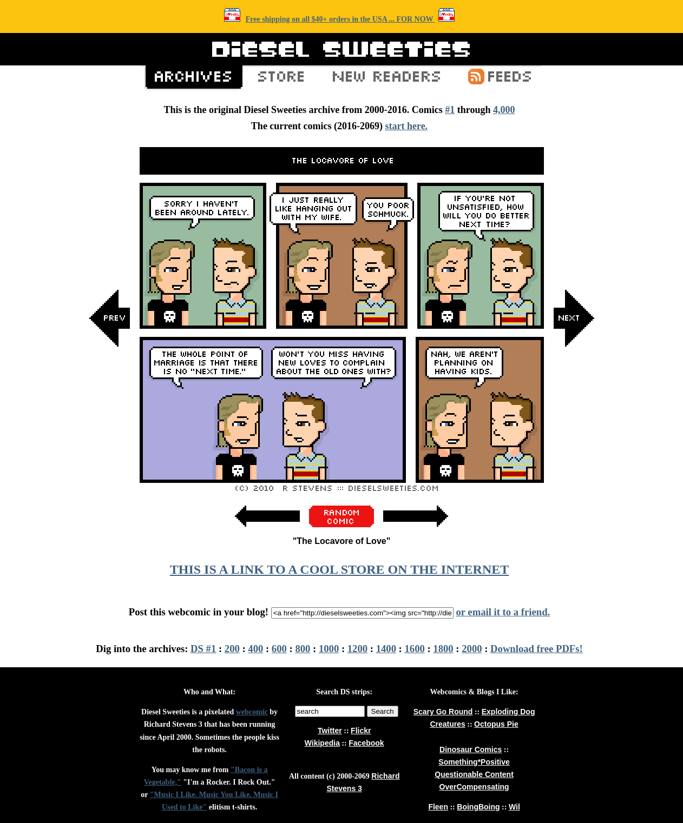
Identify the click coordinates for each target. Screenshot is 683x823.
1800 (443, 648)
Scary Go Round (443, 711)
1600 (415, 648)
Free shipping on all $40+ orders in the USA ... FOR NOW (340, 19)
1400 (386, 648)
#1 (450, 109)
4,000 (504, 109)
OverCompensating (474, 786)
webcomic (252, 712)
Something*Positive (473, 762)
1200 (357, 648)
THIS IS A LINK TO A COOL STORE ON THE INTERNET (339, 569)
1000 (329, 648)
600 (279, 648)
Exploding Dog (508, 711)
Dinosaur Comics (470, 749)
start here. (406, 126)
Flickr (361, 730)
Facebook (366, 743)
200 (232, 648)
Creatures (447, 724)
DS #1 (203, 648)
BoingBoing (478, 806)
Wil (514, 806)
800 (302, 648)
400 (255, 648)
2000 (472, 648)
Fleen (438, 806)
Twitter (330, 730)
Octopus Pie (496, 724)
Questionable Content (474, 774)
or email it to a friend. (503, 612)
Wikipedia (322, 743)
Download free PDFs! (536, 648)
